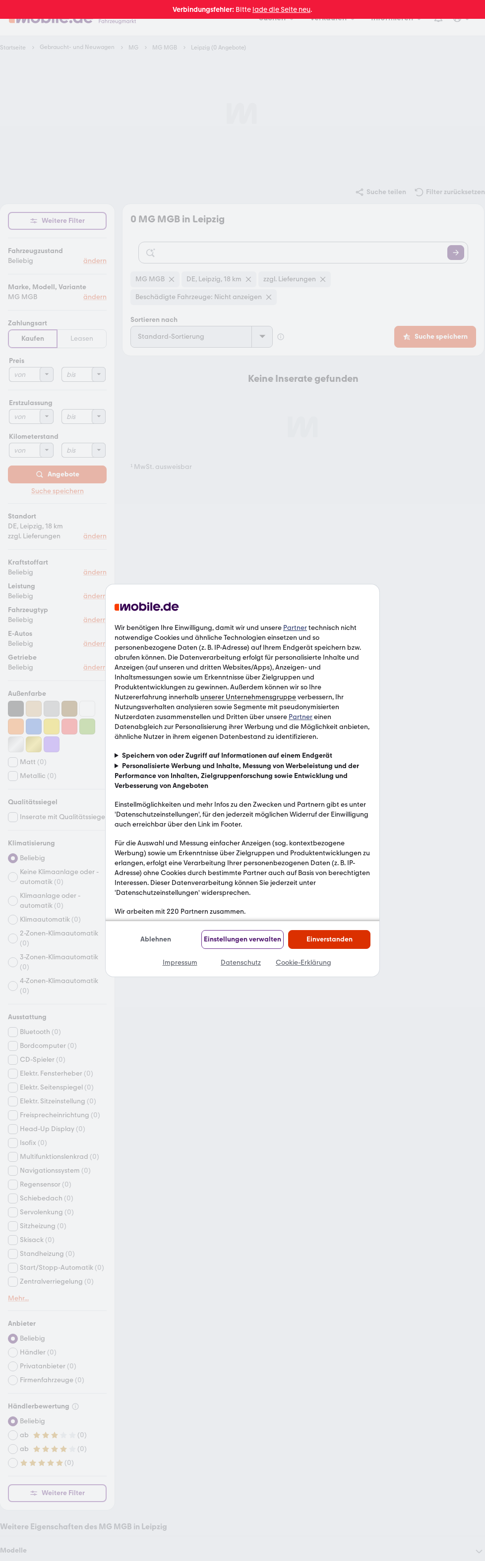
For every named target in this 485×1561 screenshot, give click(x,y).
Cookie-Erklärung (303, 962)
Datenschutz (241, 962)
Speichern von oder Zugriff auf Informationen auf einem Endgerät (227, 755)
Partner (295, 628)
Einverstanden (329, 939)
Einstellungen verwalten (242, 939)
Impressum (180, 962)
